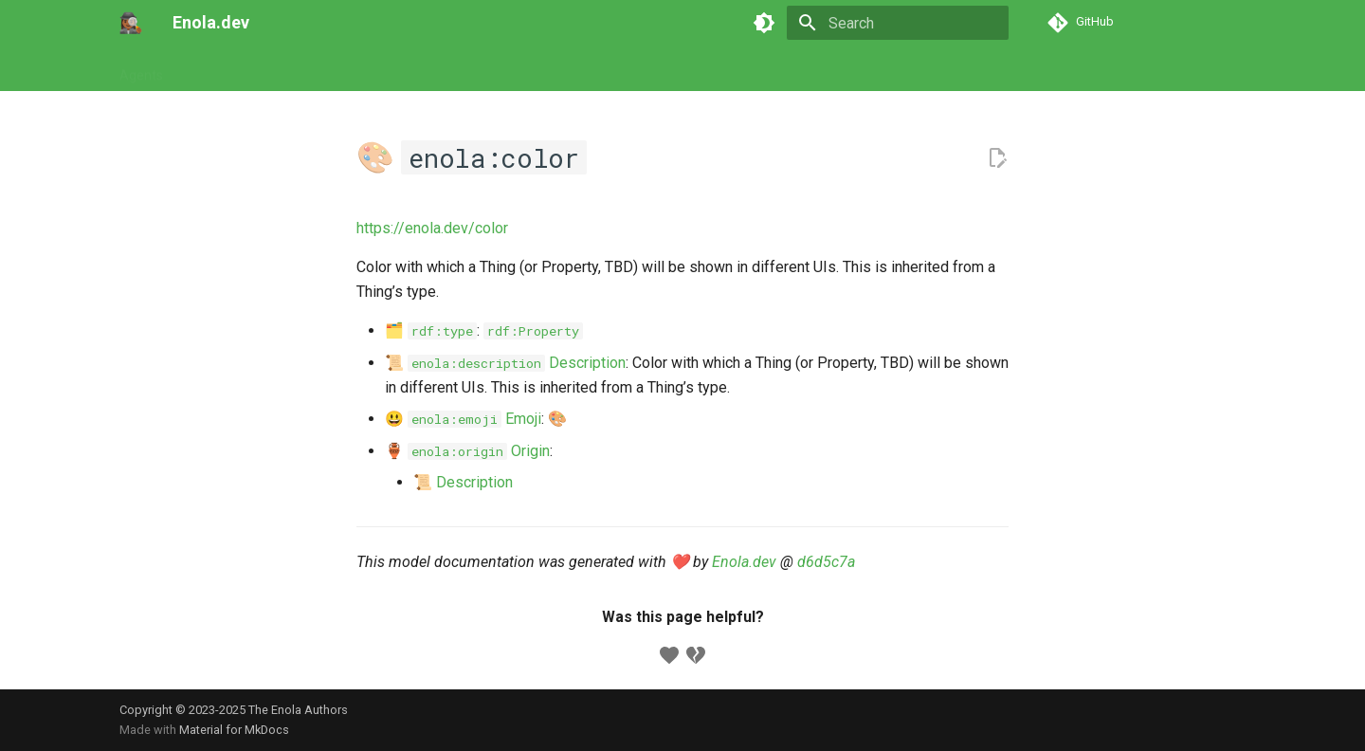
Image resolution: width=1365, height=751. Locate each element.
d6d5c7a (826, 562)
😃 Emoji (463, 419)
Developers (533, 69)
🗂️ (431, 330)
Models (375, 69)
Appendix (618, 69)
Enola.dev (744, 562)
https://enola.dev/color (432, 228)
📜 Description (505, 363)
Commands (296, 69)
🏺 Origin (467, 451)
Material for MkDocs (234, 730)
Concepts (448, 69)
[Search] (898, 23)
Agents (141, 69)
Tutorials (212, 69)
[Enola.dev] (131, 23)
